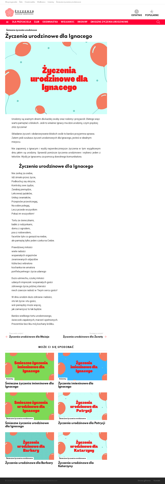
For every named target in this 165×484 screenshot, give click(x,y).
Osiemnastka (30, 2)
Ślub (21, 2)
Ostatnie (136, 13)
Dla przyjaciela (11, 2)
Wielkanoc (41, 2)
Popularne (152, 13)
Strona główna (144, 481)
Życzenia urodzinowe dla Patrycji (81, 423)
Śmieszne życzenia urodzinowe (68, 2)
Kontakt (157, 481)
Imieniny (50, 2)
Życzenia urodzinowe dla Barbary (29, 463)
